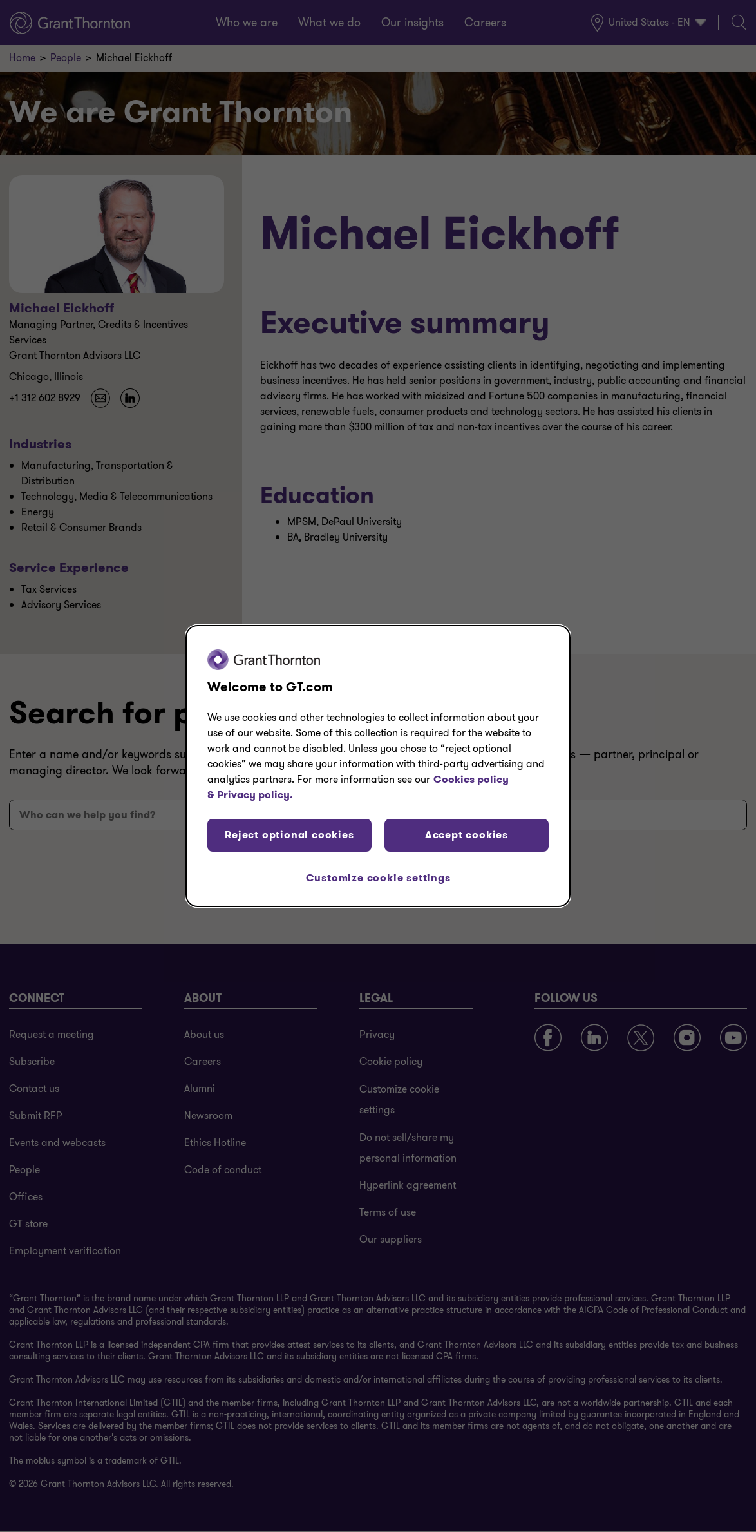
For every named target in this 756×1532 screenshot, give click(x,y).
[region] (378, 766)
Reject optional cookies (289, 834)
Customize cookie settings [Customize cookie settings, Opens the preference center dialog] (378, 878)
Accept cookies (466, 834)
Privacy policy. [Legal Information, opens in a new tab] (255, 794)
